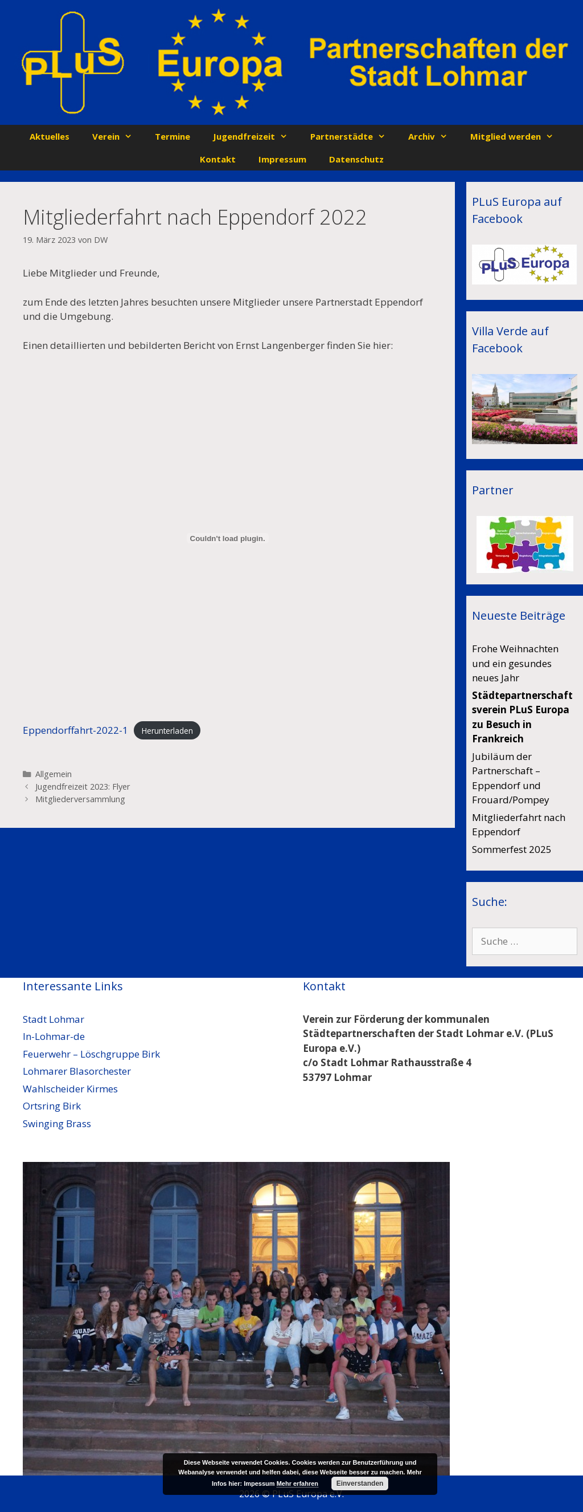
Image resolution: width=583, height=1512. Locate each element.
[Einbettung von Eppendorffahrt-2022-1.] (227, 538)
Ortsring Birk (52, 1105)
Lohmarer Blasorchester (77, 1071)
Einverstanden (360, 1483)
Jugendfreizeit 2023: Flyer (82, 786)
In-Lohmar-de (54, 1036)
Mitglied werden (517, 136)
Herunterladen (167, 730)
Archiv (433, 136)
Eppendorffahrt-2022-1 (75, 730)
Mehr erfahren (297, 1483)
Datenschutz (356, 159)
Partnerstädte (353, 136)
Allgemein (53, 774)
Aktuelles (49, 136)
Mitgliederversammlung (80, 799)
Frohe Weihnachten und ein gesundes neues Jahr (515, 663)
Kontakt (218, 159)
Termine (172, 136)
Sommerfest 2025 (512, 849)
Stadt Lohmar (53, 1019)
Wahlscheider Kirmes (70, 1088)
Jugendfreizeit (256, 136)
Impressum (282, 159)
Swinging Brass (57, 1123)
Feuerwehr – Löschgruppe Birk (91, 1053)
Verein (117, 136)
